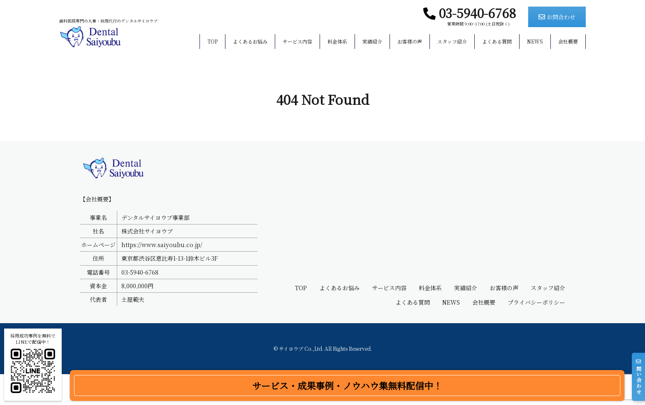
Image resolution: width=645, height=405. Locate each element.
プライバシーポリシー (536, 333)
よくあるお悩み (250, 41)
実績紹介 (372, 41)
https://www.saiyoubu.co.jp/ (161, 275)
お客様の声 (409, 41)
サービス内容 (297, 41)
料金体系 (337, 41)
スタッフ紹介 (452, 41)
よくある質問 (497, 41)
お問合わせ (556, 17)
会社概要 (568, 41)
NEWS (535, 41)
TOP (212, 41)
